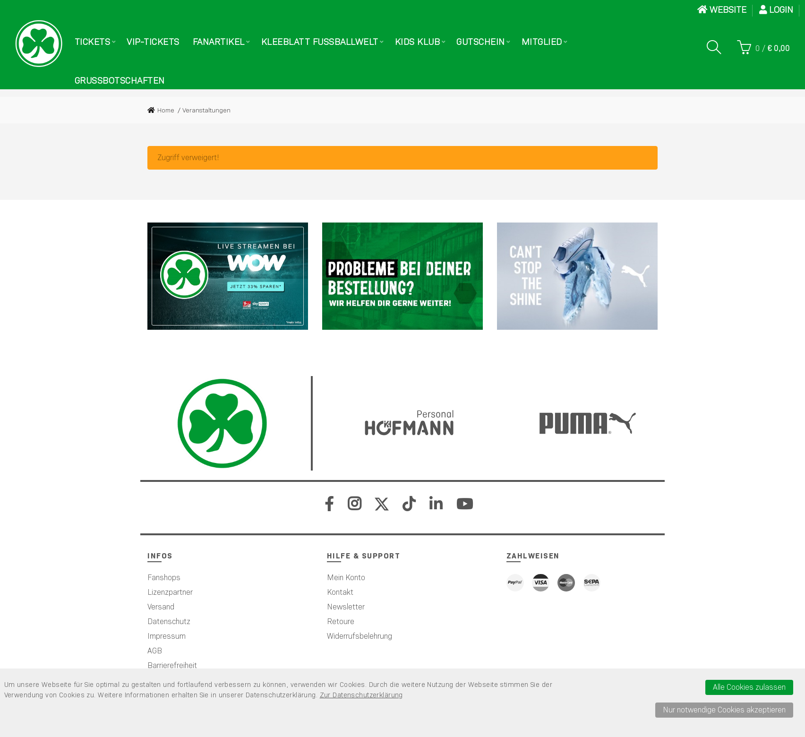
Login (776, 9)
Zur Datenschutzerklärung (361, 695)
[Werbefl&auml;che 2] (402, 276)
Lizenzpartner (170, 592)
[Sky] (227, 276)
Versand (160, 606)
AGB (154, 650)
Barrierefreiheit (172, 665)
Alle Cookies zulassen (749, 687)
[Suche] (714, 47)
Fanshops (163, 577)
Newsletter (346, 606)
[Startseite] (38, 43)
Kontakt (340, 592)
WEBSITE (721, 9)
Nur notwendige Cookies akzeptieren (724, 709)
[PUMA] (577, 276)
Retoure (340, 621)
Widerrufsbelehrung (359, 636)
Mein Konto (346, 577)
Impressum (166, 636)
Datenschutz (168, 621)
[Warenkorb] (763, 47)
